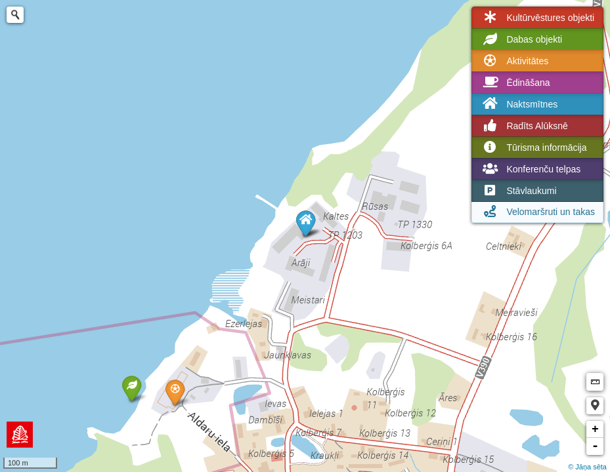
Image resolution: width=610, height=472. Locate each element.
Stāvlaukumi (518, 191)
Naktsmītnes (518, 103)
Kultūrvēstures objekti (537, 17)
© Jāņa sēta (587, 467)
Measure (594, 382)
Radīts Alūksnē (523, 126)
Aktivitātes (514, 61)
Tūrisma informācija (533, 147)
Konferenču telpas (530, 169)
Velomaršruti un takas (537, 211)
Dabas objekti (521, 39)
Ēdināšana (515, 82)
